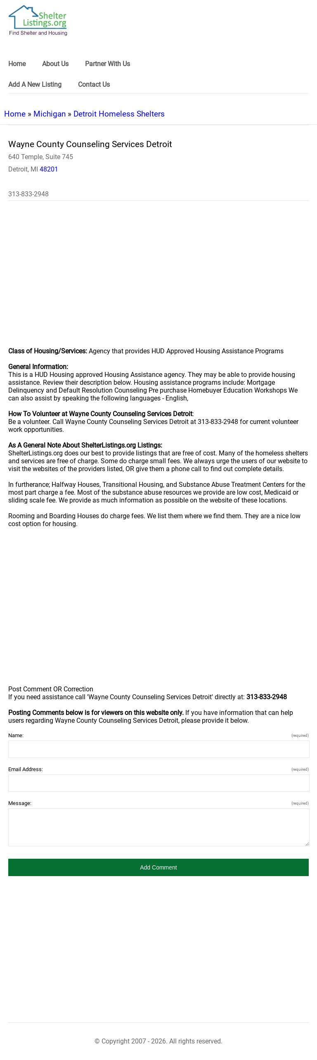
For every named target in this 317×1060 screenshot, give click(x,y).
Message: (158, 803)
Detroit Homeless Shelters (119, 114)
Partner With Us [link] (107, 64)
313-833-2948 (28, 194)
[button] (158, 867)
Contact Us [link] (94, 84)
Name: (158, 735)
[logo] (38, 20)
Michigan (49, 114)
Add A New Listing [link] (35, 84)
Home (15, 114)
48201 (49, 169)
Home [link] (17, 64)
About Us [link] (55, 64)
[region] (158, 279)
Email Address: (158, 769)
